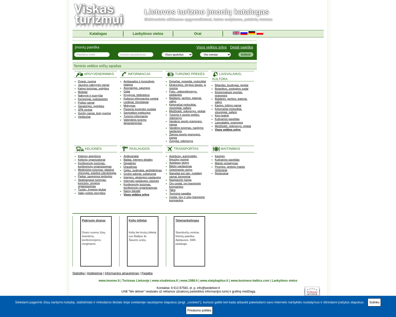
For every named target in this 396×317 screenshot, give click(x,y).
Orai (198, 34)
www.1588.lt (188, 280)
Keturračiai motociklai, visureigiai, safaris (182, 106)
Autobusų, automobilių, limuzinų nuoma (183, 158)
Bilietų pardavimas (180, 166)
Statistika (78, 273)
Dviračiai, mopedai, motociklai (187, 81)
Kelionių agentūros (89, 156)
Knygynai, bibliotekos (136, 94)
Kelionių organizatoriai (91, 159)
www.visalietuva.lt (165, 280)
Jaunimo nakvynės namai (93, 84)
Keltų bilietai (138, 220)
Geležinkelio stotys (180, 169)
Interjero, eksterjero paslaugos (142, 177)
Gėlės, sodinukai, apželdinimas (142, 170)
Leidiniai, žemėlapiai (135, 102)
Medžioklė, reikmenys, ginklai (187, 111)
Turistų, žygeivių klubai (92, 189)
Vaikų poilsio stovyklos (92, 192)
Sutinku (374, 302)
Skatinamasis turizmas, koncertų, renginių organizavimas (92, 183)
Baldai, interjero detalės (138, 159)
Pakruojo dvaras (94, 220)
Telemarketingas (187, 220)
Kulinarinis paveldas (227, 118)
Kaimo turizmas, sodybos (93, 88)
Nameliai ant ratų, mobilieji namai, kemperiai (185, 175)
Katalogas (98, 34)
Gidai (126, 91)
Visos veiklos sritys (211, 47)
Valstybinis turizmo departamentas (134, 121)
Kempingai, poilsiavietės (93, 99)
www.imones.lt (109, 280)
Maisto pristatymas (226, 163)
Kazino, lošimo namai (228, 105)
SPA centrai (85, 109)
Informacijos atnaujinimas (122, 273)
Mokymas (129, 105)
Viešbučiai (84, 116)
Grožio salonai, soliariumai (139, 173)
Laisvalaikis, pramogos (229, 122)
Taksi (172, 189)
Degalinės (129, 163)
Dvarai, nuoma (87, 81)
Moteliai (83, 91)
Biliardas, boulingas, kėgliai (232, 85)
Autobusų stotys (179, 162)
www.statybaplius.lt (214, 280)
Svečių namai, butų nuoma (94, 113)
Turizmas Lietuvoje (136, 280)
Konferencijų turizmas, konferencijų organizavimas (95, 165)
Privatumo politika (199, 310)
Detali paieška (241, 47)
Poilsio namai (86, 102)
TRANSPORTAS (183, 149)
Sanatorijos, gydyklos (91, 106)
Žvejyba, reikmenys (181, 140)
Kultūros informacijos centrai (140, 98)
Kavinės (220, 156)
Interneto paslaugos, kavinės (141, 180)
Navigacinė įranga (180, 179)
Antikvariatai (131, 156)
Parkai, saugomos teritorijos (95, 176)
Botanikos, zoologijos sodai (232, 88)
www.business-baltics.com (250, 280)
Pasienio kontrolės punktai (139, 109)
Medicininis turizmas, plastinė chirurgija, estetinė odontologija (97, 171)
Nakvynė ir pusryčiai (90, 95)
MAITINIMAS (226, 149)
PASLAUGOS (135, 149)
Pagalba (147, 273)
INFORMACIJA (135, 74)
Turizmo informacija (135, 116)
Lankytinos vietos (148, 34)
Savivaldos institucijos (137, 112)
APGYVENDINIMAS (95, 74)
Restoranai (221, 173)
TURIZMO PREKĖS (186, 74)
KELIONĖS (89, 149)
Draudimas (130, 166)
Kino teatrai (222, 115)
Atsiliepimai (94, 273)
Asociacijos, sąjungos (136, 87)
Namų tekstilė (131, 190)
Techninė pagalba (180, 193)
